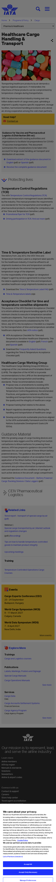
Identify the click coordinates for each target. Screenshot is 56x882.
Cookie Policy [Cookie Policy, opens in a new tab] (22, 843)
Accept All (28, 867)
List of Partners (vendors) (13, 860)
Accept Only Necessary (28, 875)
